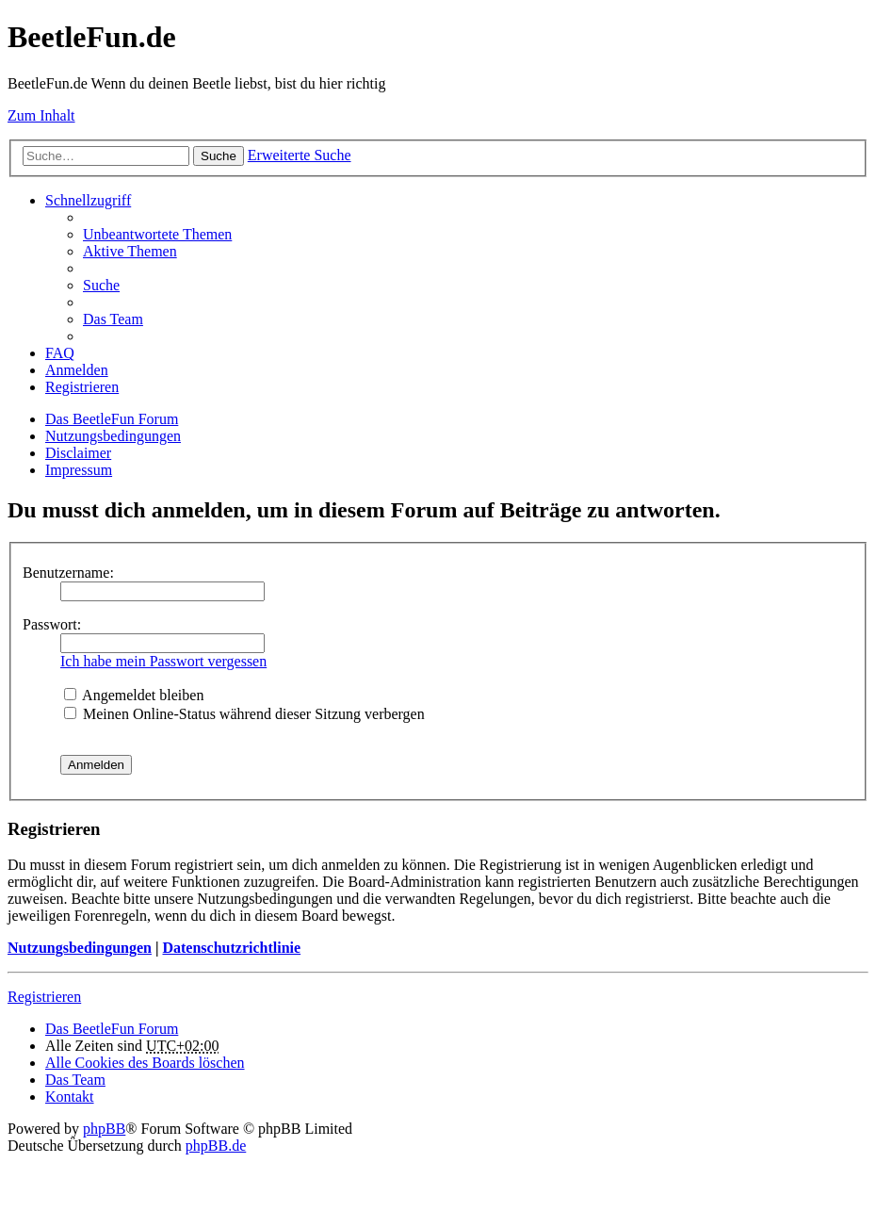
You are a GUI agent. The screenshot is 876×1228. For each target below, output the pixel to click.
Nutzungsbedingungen (113, 436)
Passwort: (52, 624)
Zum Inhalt (41, 115)
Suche (218, 156)
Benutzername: (68, 573)
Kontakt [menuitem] (69, 1097)
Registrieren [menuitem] (82, 387)
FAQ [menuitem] (59, 353)
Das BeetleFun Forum (111, 419)
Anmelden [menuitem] (76, 370)
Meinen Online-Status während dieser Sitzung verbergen (244, 714)
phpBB (104, 1129)
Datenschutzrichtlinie (231, 948)
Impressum (78, 470)
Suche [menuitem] (101, 285)
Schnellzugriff (88, 200)
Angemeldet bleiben (133, 695)
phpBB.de (216, 1146)
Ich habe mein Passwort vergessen (163, 661)
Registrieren (44, 997)
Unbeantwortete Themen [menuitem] (157, 234)
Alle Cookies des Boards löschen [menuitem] (145, 1063)
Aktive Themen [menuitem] (130, 251)
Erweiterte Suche (299, 155)
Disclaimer (78, 453)
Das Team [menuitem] (113, 319)
